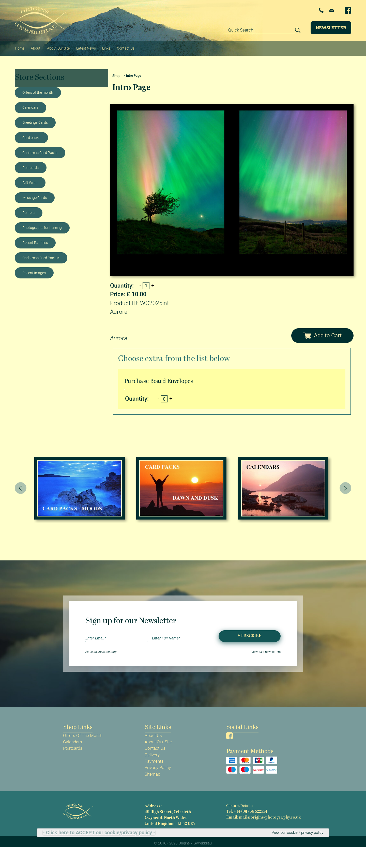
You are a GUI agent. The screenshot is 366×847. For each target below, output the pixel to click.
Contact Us (127, 46)
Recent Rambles (35, 239)
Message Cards (34, 193)
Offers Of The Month (82, 731)
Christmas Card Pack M (40, 254)
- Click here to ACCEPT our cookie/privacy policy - (99, 832)
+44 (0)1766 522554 (286, 10)
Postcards (30, 163)
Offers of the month (37, 88)
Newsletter (331, 27)
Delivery (152, 750)
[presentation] (20, 484)
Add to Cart (322, 331)
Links (107, 46)
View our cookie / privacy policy (293, 832)
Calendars (30, 103)
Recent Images (34, 268)
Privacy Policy (158, 763)
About (35, 46)
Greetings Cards (35, 118)
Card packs (31, 133)
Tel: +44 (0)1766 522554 (245, 807)
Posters (28, 209)
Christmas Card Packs (39, 148)
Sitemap (152, 770)
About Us (153, 731)
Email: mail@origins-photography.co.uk (259, 812)
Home (20, 46)
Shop (116, 71)
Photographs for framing (42, 224)
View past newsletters (266, 648)
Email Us (323, 10)
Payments (154, 757)
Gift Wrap (30, 178)
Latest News (86, 46)
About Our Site (58, 46)
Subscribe (249, 631)
